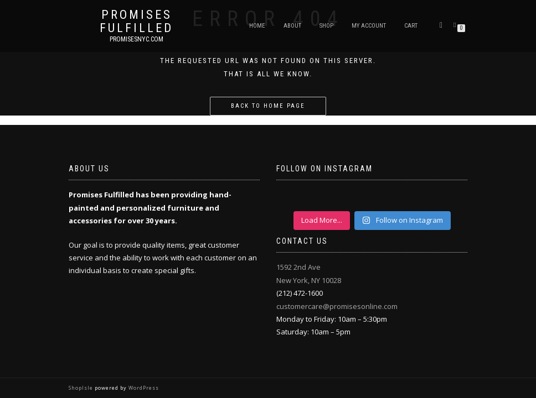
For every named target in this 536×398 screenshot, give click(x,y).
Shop (326, 25)
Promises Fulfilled (136, 21)
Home (257, 25)
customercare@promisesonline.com (337, 306)
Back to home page (268, 105)
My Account (369, 25)
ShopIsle (82, 387)
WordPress (143, 387)
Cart (411, 25)
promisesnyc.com (136, 39)
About (292, 25)
